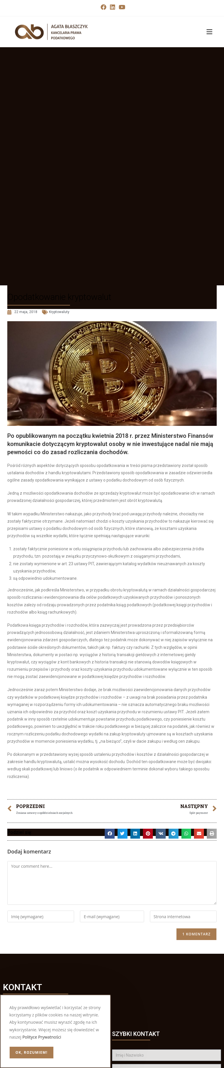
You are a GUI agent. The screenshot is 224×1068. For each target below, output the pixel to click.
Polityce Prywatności (41, 1037)
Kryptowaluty (59, 312)
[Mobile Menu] (207, 31)
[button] (110, 834)
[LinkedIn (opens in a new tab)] (112, 7)
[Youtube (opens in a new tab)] (121, 7)
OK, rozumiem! (31, 1052)
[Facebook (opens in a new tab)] (103, 7)
